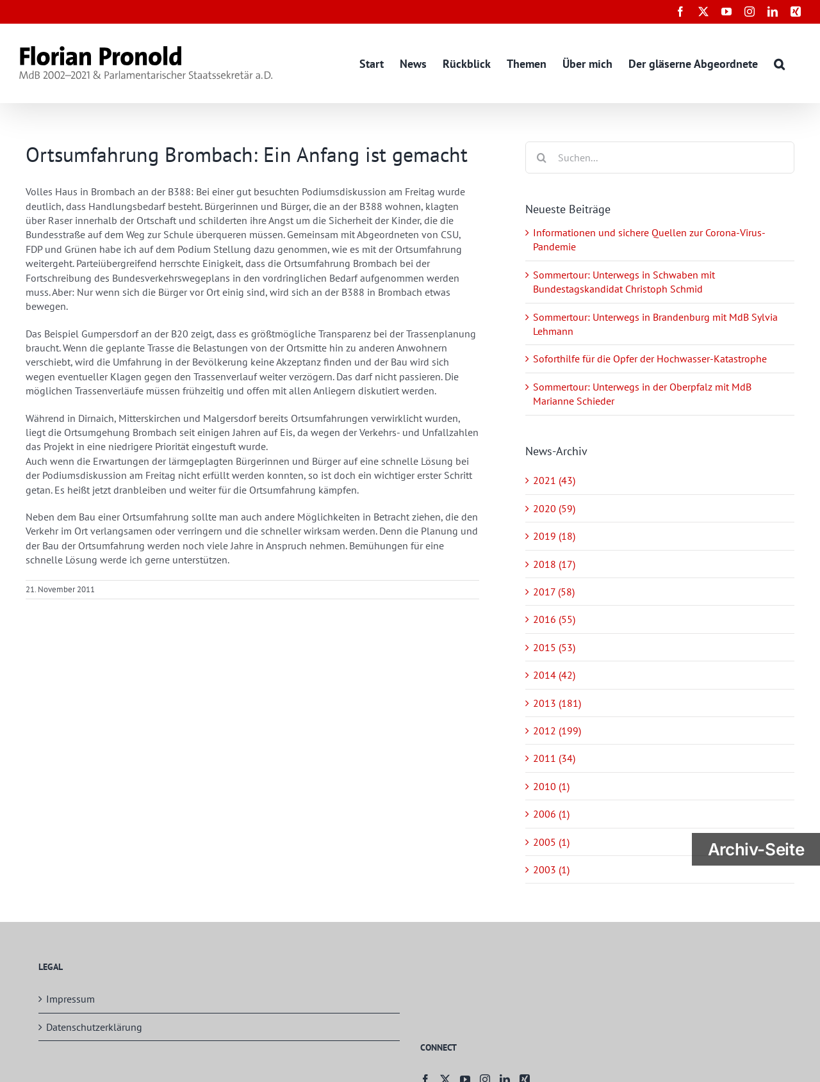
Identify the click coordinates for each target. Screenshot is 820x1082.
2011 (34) (554, 758)
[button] (779, 63)
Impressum (70, 998)
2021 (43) (554, 480)
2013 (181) (557, 703)
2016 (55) (554, 619)
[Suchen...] (659, 157)
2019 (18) (554, 535)
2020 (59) (554, 508)
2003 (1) (551, 869)
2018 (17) (554, 564)
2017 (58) (554, 591)
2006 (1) (551, 813)
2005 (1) (551, 842)
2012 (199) (557, 730)
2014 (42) (554, 674)
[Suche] (541, 157)
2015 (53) (554, 647)
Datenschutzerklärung (94, 1027)
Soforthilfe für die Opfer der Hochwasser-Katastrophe (650, 358)
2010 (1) (551, 786)
